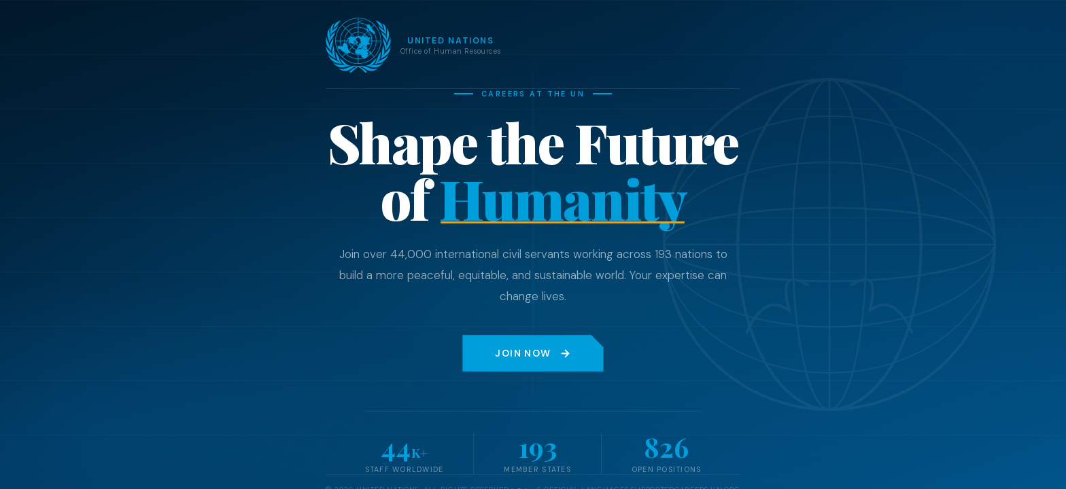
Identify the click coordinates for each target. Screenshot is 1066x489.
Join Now (532, 353)
